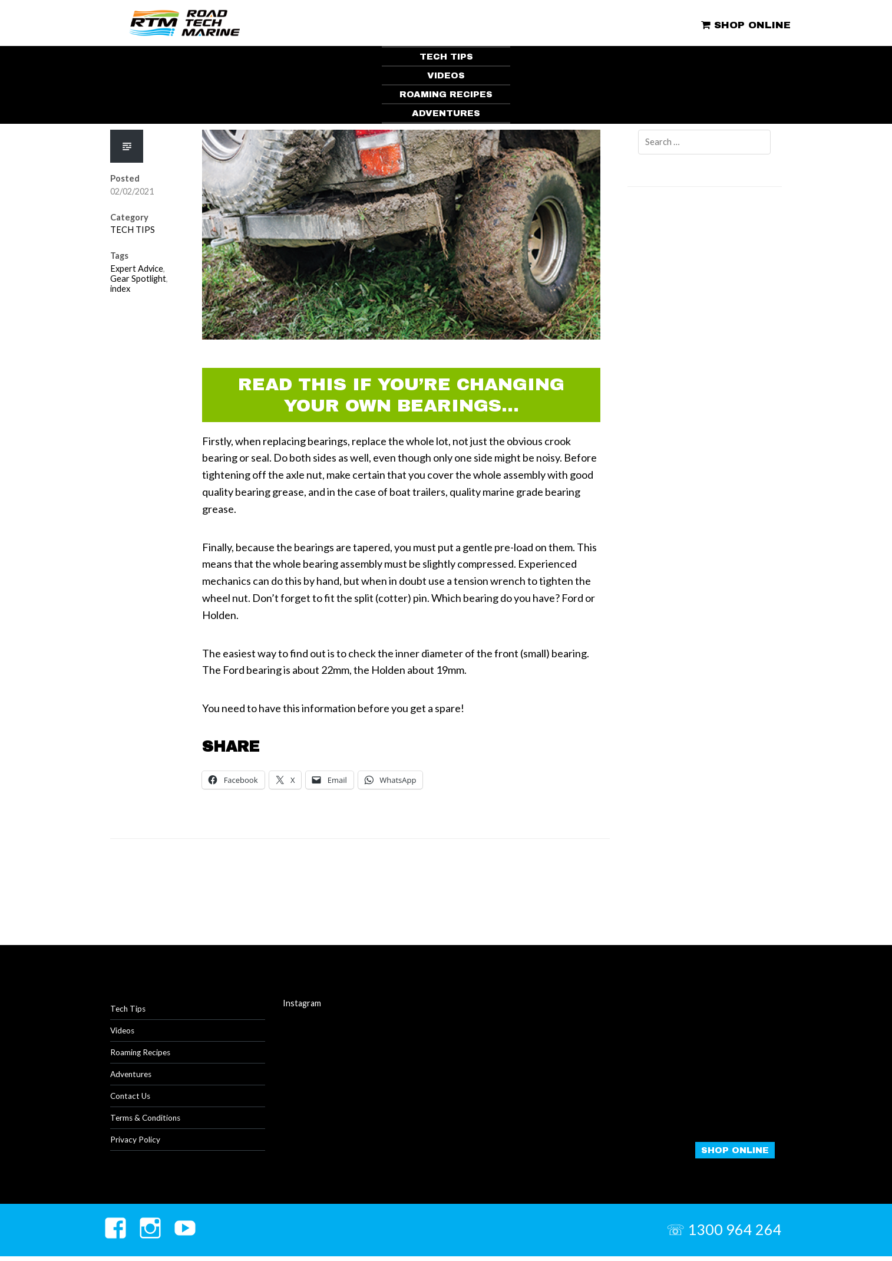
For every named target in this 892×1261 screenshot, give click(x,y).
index (120, 289)
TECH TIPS (446, 56)
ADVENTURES (446, 113)
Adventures (132, 1077)
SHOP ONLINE (744, 25)
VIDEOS (446, 75)
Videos (123, 1032)
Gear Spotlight (138, 279)
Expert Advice (136, 269)
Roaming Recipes (142, 1054)
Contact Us (131, 1099)
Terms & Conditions (147, 1122)
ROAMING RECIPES (446, 94)
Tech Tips (128, 1010)
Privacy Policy (136, 1144)
